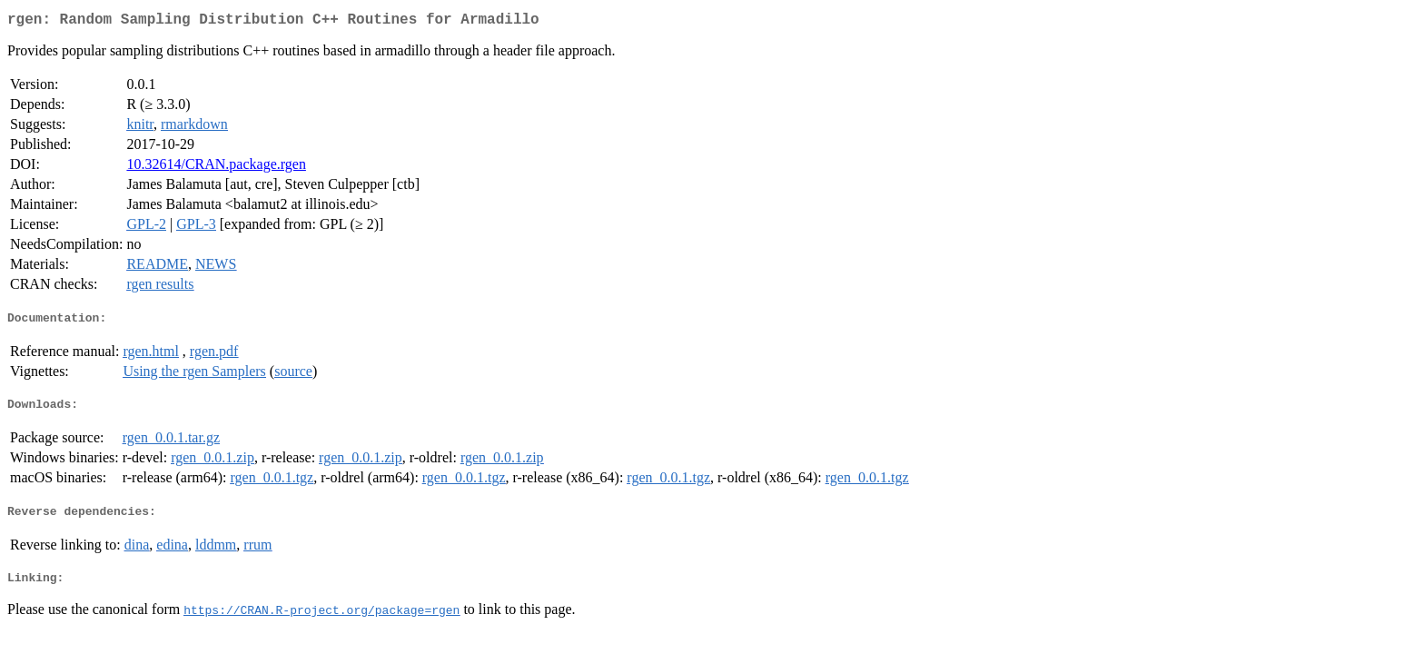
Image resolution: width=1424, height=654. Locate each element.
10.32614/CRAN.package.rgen (215, 167)
